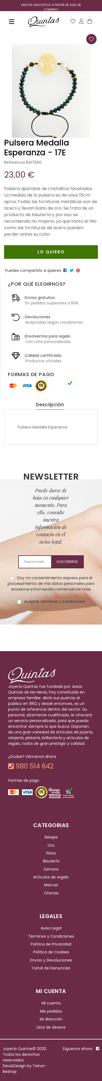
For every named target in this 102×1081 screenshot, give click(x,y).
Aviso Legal (51, 928)
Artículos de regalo (51, 877)
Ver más (83, 589)
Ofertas (51, 893)
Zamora (51, 869)
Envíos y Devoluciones (51, 960)
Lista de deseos (51, 1027)
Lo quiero (51, 252)
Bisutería (51, 861)
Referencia (14, 162)
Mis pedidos (51, 1011)
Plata (51, 853)
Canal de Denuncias (51, 968)
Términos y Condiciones (51, 936)
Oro (51, 845)
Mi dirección (51, 1019)
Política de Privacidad (51, 944)
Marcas (51, 885)
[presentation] (51, 621)
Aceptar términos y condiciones (54, 601)
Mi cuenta (51, 1003)
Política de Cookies (51, 952)
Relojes (51, 837)
